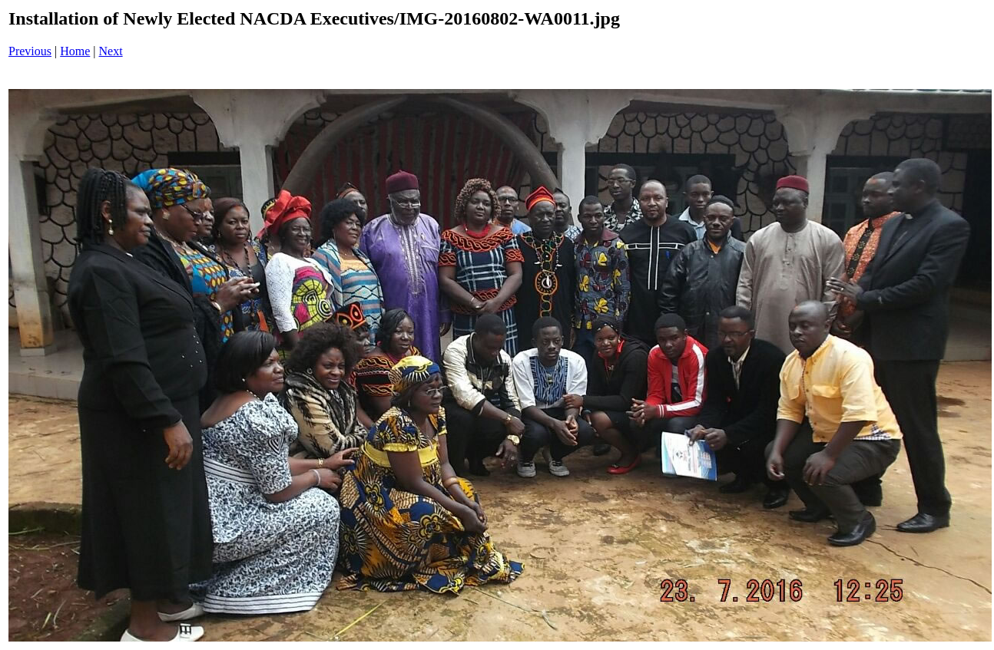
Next (111, 51)
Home (75, 51)
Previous (29, 51)
